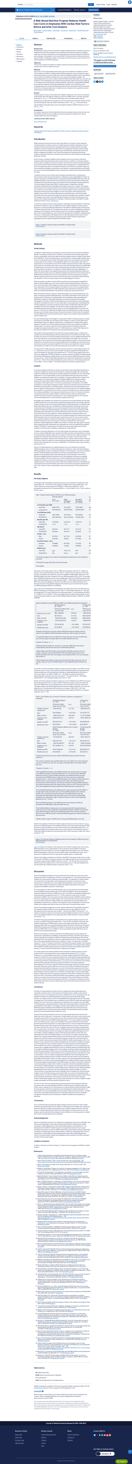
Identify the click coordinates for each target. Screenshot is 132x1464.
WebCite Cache (78, 1158)
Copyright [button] (19, 61)
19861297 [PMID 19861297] (100, 36)
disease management (53, 131)
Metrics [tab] (84, 38)
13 (46, 315)
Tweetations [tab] (68, 38)
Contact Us (70, 1437)
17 (44, 444)
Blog (42, 1446)
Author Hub (18, 1435)
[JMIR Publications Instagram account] (107, 1435)
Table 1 (41, 490)
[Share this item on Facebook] (100, 82)
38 (41, 982)
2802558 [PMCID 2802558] (100, 38)
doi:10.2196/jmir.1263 (40, 121)
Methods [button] (19, 49)
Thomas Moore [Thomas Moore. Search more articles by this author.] (38, 32)
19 (79, 953)
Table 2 (48, 670)
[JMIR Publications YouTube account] (105, 1435)
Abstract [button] (19, 44)
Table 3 (87, 824)
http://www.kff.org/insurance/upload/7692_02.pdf (52, 1162)
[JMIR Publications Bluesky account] (95, 1435)
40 (43, 982)
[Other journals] (53, 10)
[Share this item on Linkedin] (102, 82)
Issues (43, 1443)
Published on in (35, 16)
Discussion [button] (19, 54)
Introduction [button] (19, 47)
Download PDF (99, 73)
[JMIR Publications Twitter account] (97, 1435)
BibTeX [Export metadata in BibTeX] (96, 50)
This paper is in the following (104, 61)
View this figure (40, 226)
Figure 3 (36, 847)
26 (68, 957)
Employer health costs (40, 131)
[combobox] (56, 4)
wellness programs (76, 131)
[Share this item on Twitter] (97, 82)
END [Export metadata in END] (95, 48)
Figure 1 (48, 201)
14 (72, 397)
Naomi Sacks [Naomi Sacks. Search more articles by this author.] (38, 30)
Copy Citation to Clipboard (102, 41)
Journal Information (65, 10)
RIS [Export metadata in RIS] (95, 53)
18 (86, 462)
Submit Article (93, 10)
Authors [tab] (35, 38)
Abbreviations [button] (20, 59)
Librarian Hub (19, 1443)
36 (65, 960)
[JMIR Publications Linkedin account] (102, 1435)
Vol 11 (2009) (45, 16)
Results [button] (18, 52)
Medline (40, 1166)
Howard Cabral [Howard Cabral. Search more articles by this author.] (47, 30)
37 (68, 966)
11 (56, 199)
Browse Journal (79, 10)
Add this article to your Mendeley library (105, 57)
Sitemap (70, 1440)
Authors (43, 1437)
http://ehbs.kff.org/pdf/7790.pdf (50, 1158)
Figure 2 (56, 201)
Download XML (111, 73)
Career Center (100, 4)
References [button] (19, 56)
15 (42, 444)
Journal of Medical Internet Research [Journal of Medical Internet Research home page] (29, 10)
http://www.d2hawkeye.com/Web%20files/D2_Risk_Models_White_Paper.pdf (60, 1217)
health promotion (66, 131)
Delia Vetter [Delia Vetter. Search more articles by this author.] (73, 30)
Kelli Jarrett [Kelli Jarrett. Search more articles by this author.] (65, 30)
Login (108, 4)
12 (34, 184)
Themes (43, 1440)
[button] (130, 2)
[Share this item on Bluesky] (95, 82)
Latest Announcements (48, 1435)
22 (81, 953)
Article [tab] (21, 38)
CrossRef (46, 1166)
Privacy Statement (73, 1435)
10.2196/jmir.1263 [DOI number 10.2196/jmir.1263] (101, 34)
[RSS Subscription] (110, 1435)
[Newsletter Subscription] (105, 1454)
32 (36, 959)
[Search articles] (91, 4)
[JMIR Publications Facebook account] (100, 1435)
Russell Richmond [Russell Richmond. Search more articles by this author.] (83, 30)
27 (34, 959)
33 (63, 960)
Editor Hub (18, 1437)
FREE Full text (79, 1170)
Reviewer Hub (19, 1440)
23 (66, 957)
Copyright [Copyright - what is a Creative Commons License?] (39, 1391)
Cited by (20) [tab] (51, 38)
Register (114, 4)
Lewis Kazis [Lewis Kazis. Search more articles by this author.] (56, 30)
